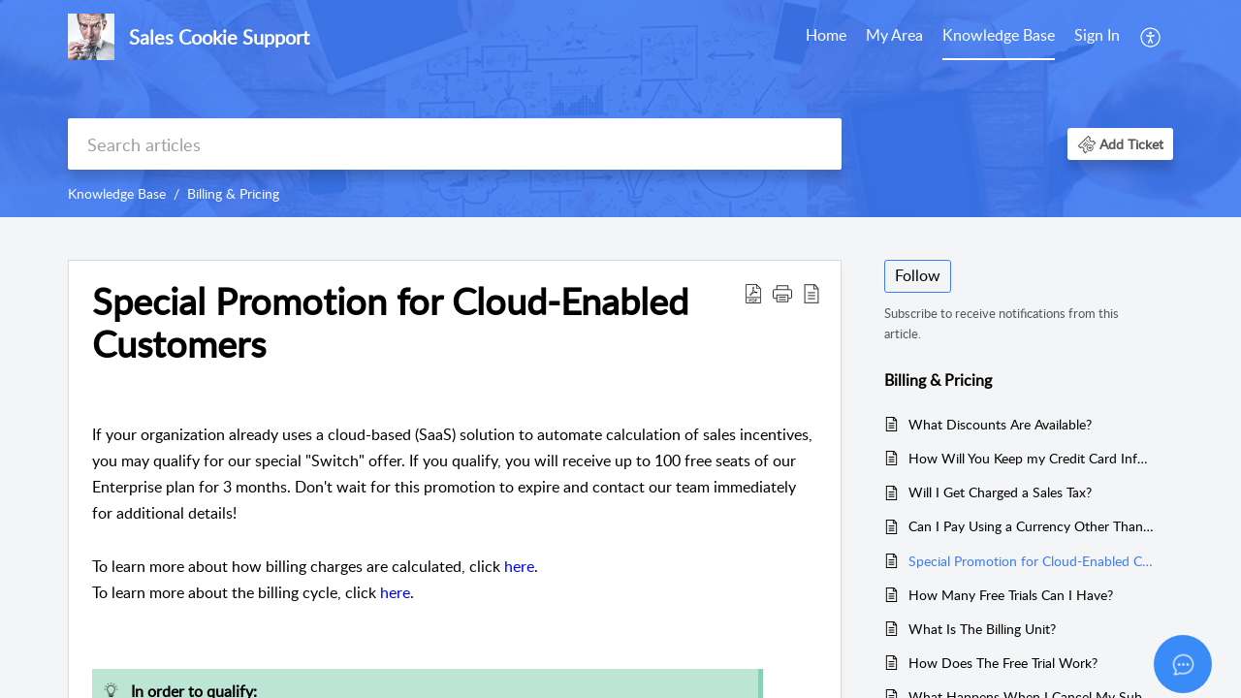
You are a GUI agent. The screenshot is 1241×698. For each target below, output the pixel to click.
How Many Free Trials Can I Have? (1010, 595)
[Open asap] (1183, 664)
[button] (1151, 37)
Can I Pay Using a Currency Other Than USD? (1031, 526)
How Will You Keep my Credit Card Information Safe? (1031, 458)
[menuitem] (826, 37)
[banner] (620, 108)
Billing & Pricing (233, 193)
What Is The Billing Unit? (982, 628)
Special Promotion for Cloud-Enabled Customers (1031, 561)
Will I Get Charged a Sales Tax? (1000, 492)
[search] (455, 144)
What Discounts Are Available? (1000, 424)
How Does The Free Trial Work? (1003, 662)
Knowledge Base (998, 35)
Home (826, 35)
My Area (894, 35)
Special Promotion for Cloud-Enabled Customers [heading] (390, 322)
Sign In (1097, 35)
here (519, 566)
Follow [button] (917, 275)
